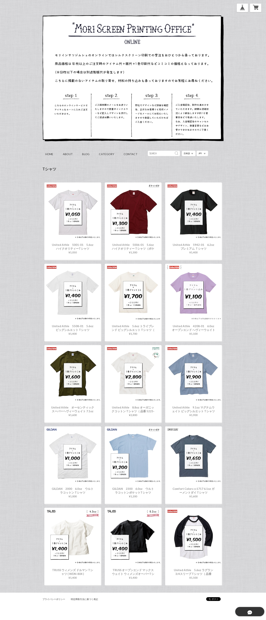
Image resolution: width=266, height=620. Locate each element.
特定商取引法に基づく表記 (84, 599)
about (68, 154)
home (49, 154)
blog (85, 154)
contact (130, 154)
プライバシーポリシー (53, 599)
